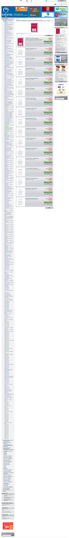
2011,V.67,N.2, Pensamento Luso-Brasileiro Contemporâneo (9, 123)
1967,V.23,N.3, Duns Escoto (9, 340)
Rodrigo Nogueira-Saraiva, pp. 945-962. (32, 199)
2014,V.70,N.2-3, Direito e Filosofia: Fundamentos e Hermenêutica (8, 104)
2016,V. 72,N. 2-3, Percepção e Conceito (8, 90)
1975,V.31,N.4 (6, 304)
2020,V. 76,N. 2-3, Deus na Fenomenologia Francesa (8, 63)
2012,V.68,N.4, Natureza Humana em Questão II (8, 113)
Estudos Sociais (6, 480)
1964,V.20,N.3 (6, 353)
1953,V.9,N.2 (6, 402)
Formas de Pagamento (6, 504)
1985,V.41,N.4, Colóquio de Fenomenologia (8, 264)
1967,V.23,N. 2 (6, 341)
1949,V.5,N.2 (6, 420)
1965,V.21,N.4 (6, 347)
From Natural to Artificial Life (31, 108)
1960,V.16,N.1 (6, 371)
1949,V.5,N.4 (6, 418)
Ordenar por (31, 35)
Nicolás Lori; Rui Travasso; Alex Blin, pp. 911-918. (33, 169)
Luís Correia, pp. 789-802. (29, 109)
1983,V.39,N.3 (6, 273)
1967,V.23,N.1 (6, 342)
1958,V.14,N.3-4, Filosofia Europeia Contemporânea (8, 377)
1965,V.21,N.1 (6, 350)
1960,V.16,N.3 (6, 368)
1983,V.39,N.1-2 (7, 274)
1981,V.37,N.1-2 (7, 283)
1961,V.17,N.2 (6, 365)
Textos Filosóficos (7, 471)
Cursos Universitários (7, 486)
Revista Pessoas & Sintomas (7, 443)
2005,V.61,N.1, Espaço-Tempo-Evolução (8, 155)
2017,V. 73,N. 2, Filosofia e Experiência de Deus (8, 83)
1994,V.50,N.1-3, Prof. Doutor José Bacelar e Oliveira (8, 214)
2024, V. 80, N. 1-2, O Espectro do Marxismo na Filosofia (8, 35)
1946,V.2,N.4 (6, 431)
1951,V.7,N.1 (6, 413)
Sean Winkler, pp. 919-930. (30, 179)
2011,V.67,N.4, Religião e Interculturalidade (8, 119)
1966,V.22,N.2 (6, 345)
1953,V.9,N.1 (6, 403)
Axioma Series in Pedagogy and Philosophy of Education (8, 448)
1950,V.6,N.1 (6, 417)
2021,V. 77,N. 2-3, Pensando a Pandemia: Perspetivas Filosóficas (8, 57)
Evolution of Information (30, 88)
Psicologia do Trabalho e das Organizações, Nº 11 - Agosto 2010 (63, 57)
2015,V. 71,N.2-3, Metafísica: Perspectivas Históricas (8, 96)
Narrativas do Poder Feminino (60, 75)
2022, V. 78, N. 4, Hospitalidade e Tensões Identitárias (8, 46)
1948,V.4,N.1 (6, 426)
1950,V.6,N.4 (6, 414)
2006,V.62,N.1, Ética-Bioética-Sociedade (7, 150)
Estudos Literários (7, 477)
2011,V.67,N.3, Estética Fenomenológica (8, 120)
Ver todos (61, 81)
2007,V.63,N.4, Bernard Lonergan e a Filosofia (8, 144)
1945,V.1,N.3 (6, 436)
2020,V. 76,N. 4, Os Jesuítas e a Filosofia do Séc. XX (9, 61)
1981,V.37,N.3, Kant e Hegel (9, 282)
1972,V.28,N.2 (6, 321)
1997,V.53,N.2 (6, 202)
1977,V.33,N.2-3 (7, 298)
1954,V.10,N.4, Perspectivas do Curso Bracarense (9, 394)
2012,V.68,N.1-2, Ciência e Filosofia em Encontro (8, 117)
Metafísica (5, 468)
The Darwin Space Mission (31, 138)
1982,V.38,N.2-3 (7, 277)
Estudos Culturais (7, 479)
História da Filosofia (7, 469)
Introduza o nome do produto (7, 534)
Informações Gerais (7, 503)
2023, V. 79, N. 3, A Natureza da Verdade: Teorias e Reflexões (8, 40)
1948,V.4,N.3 (6, 424)
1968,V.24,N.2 (6, 337)
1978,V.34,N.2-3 (7, 293)
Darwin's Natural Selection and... (32, 178)
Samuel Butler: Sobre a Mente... (32, 188)
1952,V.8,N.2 (6, 407)
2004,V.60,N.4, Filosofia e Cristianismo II (8, 157)
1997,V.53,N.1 (6, 203)
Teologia (5, 453)
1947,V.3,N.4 (6, 428)
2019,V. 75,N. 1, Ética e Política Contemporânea (8, 74)
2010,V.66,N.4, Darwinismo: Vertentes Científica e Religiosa (8, 127)
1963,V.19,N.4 (6, 356)
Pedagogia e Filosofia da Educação (8, 473)
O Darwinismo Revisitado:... (31, 98)
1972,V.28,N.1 (6, 322)
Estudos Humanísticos (8, 476)
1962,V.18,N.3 (6, 361)
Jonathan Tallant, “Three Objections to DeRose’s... (59, 46)
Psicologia (5, 485)
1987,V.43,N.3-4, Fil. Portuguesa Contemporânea (9, 259)
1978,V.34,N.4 (6, 292)
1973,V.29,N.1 (6, 316)
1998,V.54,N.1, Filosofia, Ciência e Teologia (8, 198)
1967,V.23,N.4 (6, 339)
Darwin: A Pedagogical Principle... (32, 78)
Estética (5, 465)
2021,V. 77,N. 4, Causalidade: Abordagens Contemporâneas (8, 54)
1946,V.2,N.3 (6, 432)
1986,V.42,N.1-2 (7, 263)
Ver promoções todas (61, 62)
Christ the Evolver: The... (30, 68)
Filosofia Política (6, 460)
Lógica (4, 467)
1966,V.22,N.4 (6, 343)
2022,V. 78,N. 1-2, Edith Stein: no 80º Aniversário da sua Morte (9, 51)
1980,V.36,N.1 (6, 287)
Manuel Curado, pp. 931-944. (30, 189)
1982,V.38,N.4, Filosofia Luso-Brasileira (8, 276)
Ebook (4, 491)
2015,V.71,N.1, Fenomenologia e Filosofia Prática (8, 99)
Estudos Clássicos (7, 474)
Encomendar (63, 24)
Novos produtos (59, 27)
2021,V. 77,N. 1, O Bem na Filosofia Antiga (8, 59)
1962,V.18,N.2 (6, 362)
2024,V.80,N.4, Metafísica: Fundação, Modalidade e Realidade (8, 29)
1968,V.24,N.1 (6, 338)
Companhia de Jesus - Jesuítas (8, 451)
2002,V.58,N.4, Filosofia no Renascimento (8, 172)
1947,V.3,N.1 (6, 430)
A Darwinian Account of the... (31, 128)
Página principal (18, 18)
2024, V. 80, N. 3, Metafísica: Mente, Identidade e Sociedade (8, 32)
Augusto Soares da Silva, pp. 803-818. (31, 119)
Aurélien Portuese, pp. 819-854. (30, 129)
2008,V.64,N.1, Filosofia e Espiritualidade (8, 142)
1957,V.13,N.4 (6, 380)
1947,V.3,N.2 (6, 429)
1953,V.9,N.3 (6, 401)
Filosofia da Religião (7, 456)
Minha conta (58, 4)
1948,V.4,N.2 (6, 425)
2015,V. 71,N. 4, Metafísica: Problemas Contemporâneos (9, 94)
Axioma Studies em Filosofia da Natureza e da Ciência (8, 445)
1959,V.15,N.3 (6, 373)
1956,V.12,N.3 (6, 386)
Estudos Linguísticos (7, 481)
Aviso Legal (5, 507)
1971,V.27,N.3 (6, 324)
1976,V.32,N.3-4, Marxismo (8, 300)
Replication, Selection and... (31, 118)
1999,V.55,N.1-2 (7, 192)
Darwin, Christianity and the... (31, 48)
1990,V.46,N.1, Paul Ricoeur (9, 242)
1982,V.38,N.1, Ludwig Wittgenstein (8, 279)
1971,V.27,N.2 (6, 325)
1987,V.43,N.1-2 (7, 260)
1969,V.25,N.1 (6, 334)
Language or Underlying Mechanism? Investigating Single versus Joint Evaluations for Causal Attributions (60, 49)
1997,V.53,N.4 (6, 199)
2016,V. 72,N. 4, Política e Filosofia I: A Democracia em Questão (9, 88)
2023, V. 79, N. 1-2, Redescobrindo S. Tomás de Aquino (9, 43)
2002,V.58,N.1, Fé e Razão (8, 177)
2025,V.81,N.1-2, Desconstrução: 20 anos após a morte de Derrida (8, 27)
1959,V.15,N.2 (6, 374)
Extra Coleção (6, 488)
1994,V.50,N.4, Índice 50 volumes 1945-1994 (8, 212)
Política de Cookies (5, 509)
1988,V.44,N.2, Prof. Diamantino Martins (7, 255)
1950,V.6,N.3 (6, 415)
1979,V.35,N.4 (6, 288)
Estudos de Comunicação (6, 484)
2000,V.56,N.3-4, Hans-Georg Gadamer (8, 186)
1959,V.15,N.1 (6, 375)
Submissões (5, 514)
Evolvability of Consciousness (31, 148)
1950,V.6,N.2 (6, 416)
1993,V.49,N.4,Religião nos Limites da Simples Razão (8, 217)
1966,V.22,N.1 (6, 346)
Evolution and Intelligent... (31, 58)
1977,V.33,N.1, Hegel (7, 299)
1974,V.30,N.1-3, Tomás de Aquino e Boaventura (8, 310)
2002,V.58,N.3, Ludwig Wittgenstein (8, 174)
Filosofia (5, 454)
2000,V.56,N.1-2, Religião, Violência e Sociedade (8, 188)
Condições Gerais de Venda (6, 512)
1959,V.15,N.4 (6, 372)
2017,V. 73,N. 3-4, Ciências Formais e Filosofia (8, 81)
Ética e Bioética (6, 464)
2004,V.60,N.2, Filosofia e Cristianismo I (8, 161)
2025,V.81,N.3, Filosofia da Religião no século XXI (8, 24)
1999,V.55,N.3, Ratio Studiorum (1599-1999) (8, 191)
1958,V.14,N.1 (6, 379)
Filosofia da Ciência (7, 457)
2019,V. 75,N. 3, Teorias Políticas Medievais (8, 70)
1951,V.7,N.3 (6, 410)
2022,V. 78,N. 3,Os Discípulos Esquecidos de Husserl (8, 49)
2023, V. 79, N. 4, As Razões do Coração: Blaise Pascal (8, 38)
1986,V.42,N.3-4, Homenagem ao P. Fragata (8, 261)
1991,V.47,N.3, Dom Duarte (8, 231)
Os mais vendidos (59, 64)
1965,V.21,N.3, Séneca (8, 348)
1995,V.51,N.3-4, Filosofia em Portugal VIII (8, 207)
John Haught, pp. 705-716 (29, 49)
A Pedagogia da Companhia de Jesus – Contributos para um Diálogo (60, 72)
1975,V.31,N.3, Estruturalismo (6, 305)
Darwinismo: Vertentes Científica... (32, 38)
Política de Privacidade (6, 511)
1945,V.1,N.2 (6, 437)
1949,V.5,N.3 (6, 419)
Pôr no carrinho (48, 41)
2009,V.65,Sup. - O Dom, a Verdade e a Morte (8, 135)
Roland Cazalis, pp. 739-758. (30, 79)
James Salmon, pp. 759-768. (30, 89)
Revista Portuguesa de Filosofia (8, 21)
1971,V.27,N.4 (6, 323)
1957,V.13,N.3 (6, 381)
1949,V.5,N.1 (6, 421)
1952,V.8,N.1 (6, 408)
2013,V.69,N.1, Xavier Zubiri (9, 111)
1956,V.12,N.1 (6, 388)
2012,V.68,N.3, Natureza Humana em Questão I (8, 115)
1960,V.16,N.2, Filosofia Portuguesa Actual (8, 370)
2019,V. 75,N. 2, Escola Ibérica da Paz (8, 72)
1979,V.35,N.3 (6, 289)
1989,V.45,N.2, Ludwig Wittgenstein (8, 247)
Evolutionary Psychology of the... (32, 198)
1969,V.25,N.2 (6, 333)
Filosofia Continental (7, 458)
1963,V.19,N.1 (6, 359)
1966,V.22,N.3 (6, 344)
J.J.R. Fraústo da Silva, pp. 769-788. (31, 99)
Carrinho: (63, 4)
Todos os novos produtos (61, 52)
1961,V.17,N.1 (6, 366)
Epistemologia (6, 462)
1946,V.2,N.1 (6, 434)
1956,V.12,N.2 (6, 387)
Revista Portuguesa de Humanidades (8, 441)
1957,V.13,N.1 (6, 383)
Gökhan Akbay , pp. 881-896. (30, 149)
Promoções (58, 54)
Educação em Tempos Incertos (60, 74)
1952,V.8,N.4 (6, 404)
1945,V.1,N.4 (6, 435)
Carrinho (57, 18)
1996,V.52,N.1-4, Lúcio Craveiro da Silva (8, 205)
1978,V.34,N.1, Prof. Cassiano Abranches (7, 295)
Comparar (50, 44)
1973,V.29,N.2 (6, 315)
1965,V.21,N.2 (6, 349)
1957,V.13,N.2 (6, 382)
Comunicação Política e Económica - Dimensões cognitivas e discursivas (59, 79)
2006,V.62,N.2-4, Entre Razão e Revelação (8, 148)
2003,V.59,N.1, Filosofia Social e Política (8, 170)
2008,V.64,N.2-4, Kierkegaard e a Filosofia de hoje (9, 140)
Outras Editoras (6, 489)
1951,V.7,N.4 (6, 409)
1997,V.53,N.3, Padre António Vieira (7, 201)
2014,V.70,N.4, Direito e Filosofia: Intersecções (8, 102)
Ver (48, 53)
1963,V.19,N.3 (6, 357)
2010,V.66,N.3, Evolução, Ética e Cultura (8, 130)
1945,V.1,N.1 (6, 438)
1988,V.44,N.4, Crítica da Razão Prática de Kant (8, 251)
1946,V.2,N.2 (6, 433)
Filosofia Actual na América (8, 364)
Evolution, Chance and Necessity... (32, 158)
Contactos (3, 505)
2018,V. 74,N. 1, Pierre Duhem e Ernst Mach (8, 79)
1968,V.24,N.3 (6, 336)
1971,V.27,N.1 (6, 326)
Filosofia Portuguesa (7, 461)
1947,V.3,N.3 (6, 427)
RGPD (3, 510)
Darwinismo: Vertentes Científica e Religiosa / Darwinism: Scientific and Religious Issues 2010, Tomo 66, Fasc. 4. (34, 40)
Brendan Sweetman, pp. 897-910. (31, 159)
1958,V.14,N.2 (6, 378)
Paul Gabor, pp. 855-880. (29, 139)
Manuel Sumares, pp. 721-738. (30, 69)
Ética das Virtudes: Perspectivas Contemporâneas (7, 65)
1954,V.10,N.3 (6, 395)
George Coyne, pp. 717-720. (30, 59)
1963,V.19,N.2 (6, 358)
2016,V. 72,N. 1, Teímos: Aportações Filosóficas (8, 92)
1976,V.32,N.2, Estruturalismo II (7, 301)
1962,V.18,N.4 (6, 360)
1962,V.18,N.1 (6, 363)
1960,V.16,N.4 (6, 367)
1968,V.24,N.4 (6, 335)
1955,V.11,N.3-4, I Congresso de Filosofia (8, 390)
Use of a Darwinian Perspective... (32, 168)
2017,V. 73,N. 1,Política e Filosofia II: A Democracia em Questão (8, 85)
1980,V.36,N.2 (6, 286)
